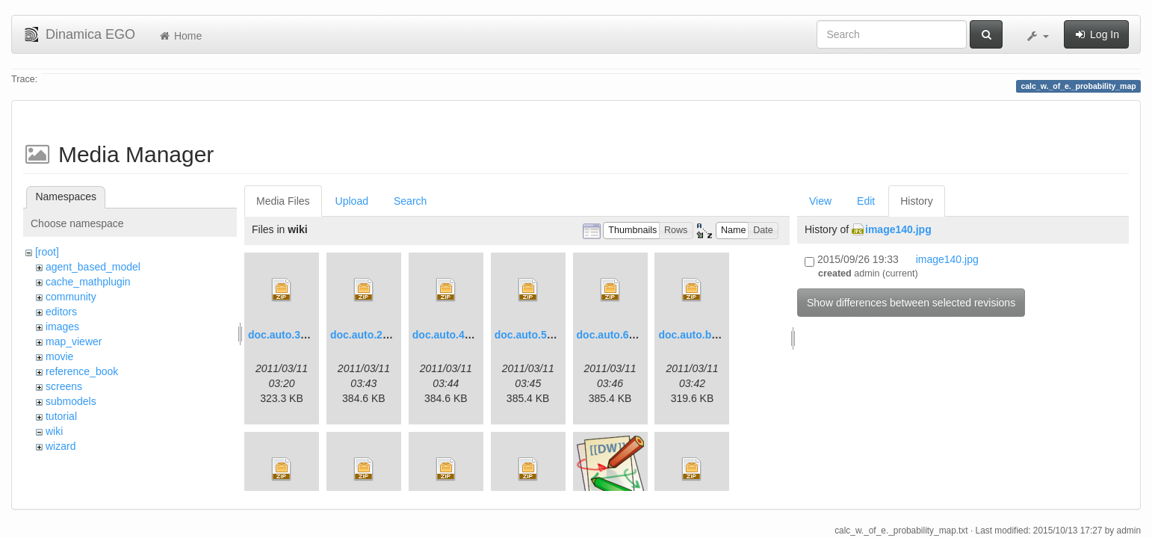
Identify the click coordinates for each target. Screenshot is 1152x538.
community (71, 297)
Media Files (283, 201)
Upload (351, 201)
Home (180, 36)
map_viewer (74, 341)
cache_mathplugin (88, 282)
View (820, 201)
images (62, 327)
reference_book (82, 371)
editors (61, 312)
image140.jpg (898, 229)
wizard (60, 446)
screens (64, 386)
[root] (47, 252)
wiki (54, 431)
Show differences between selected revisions (911, 303)
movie (59, 356)
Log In (1096, 34)
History (916, 201)
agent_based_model (93, 267)
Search (410, 201)
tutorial (61, 416)
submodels (71, 401)
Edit (866, 201)
